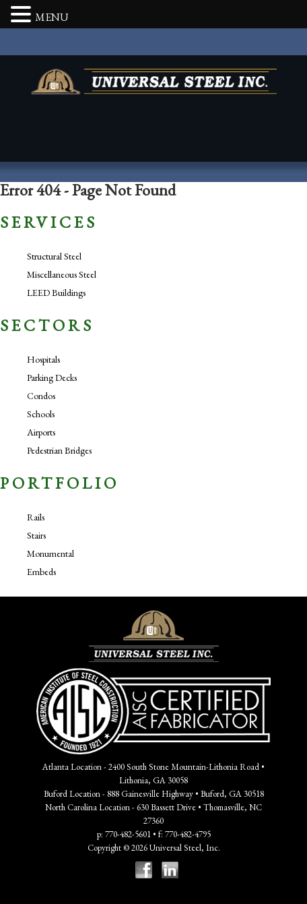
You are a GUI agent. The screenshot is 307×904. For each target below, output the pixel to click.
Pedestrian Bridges (59, 450)
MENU (52, 17)
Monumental (50, 553)
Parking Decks (52, 377)
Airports (41, 432)
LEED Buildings (56, 293)
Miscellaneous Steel (61, 274)
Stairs (36, 535)
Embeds (41, 572)
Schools (41, 414)
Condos (41, 396)
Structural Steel (54, 256)
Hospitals (43, 359)
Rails (35, 517)
